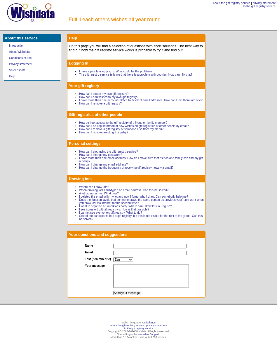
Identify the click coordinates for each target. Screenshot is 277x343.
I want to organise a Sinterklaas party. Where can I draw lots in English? (125, 206)
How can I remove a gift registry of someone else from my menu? (121, 129)
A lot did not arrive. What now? (99, 193)
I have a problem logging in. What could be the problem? (115, 71)
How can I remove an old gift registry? (103, 132)
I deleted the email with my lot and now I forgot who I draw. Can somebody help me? (133, 196)
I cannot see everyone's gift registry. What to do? (110, 212)
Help (12, 76)
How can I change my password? (100, 154)
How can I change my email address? (103, 164)
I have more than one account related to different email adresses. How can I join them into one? (141, 100)
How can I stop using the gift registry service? (108, 151)
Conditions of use (20, 58)
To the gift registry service (259, 6)
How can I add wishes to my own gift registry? (108, 97)
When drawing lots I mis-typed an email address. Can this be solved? (123, 190)
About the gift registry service (231, 3)
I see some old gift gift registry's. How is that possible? (114, 209)
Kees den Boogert (148, 334)
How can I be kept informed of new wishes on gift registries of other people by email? (134, 126)
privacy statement (264, 3)
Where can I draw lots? (94, 187)
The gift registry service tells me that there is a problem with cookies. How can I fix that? (135, 74)
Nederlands (149, 322)
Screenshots (17, 70)
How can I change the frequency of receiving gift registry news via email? (126, 167)
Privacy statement (20, 64)
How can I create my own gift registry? (104, 93)
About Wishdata (19, 51)
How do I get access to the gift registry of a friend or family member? (123, 122)
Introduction (16, 45)
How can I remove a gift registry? (100, 103)
